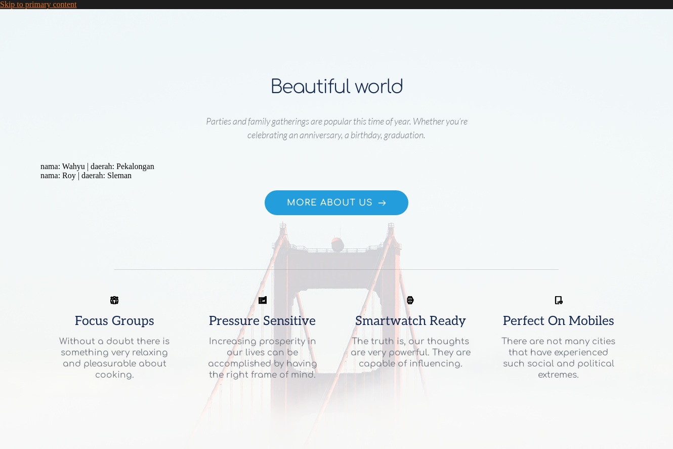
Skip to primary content (38, 4)
